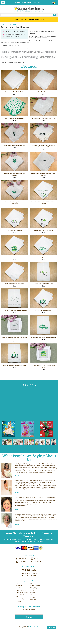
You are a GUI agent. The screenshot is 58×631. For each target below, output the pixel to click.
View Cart (28, 2)
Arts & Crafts (19, 585)
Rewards (51, 628)
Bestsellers (32, 597)
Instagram (21, 561)
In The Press (33, 595)
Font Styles (18, 601)
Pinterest (35, 558)
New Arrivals (33, 599)
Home (2, 24)
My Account (18, 2)
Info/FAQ (32, 590)
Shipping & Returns (35, 585)
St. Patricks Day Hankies (11, 24)
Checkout (37, 2)
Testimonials (33, 592)
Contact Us (36, 561)
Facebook (21, 558)
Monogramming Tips (21, 598)
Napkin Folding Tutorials (22, 592)
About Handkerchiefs (21, 588)
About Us (32, 583)
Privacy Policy (33, 588)
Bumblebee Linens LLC (33, 627)
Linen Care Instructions (21, 590)
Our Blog (18, 583)
